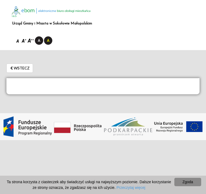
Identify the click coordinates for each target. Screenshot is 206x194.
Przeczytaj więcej (130, 187)
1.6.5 (14, 16)
